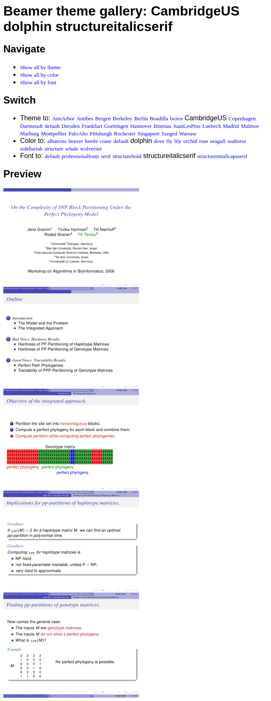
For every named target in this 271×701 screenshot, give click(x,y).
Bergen (103, 118)
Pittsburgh (101, 133)
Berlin (141, 118)
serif (106, 156)
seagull (218, 141)
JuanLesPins (186, 126)
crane (105, 141)
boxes (176, 118)
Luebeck (211, 126)
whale (71, 148)
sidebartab (31, 148)
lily (177, 141)
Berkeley (122, 118)
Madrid (231, 126)
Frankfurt (92, 126)
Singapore (148, 133)
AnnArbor (63, 118)
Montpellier (54, 133)
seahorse (236, 141)
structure (53, 148)
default (52, 126)
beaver (76, 141)
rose (203, 141)
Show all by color (39, 75)
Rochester (125, 133)
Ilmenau (162, 126)
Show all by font (38, 82)
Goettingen (116, 126)
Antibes (84, 118)
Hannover (141, 126)
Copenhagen (242, 118)
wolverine (91, 148)
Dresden (71, 126)
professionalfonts (80, 156)
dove (159, 141)
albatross (57, 141)
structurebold (127, 156)
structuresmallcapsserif (222, 156)
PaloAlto (78, 133)
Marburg (29, 133)
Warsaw (188, 133)
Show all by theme (40, 67)
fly (169, 141)
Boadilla (159, 118)
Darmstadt (31, 126)
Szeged (170, 133)
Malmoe (250, 126)
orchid (190, 141)
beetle (91, 141)
